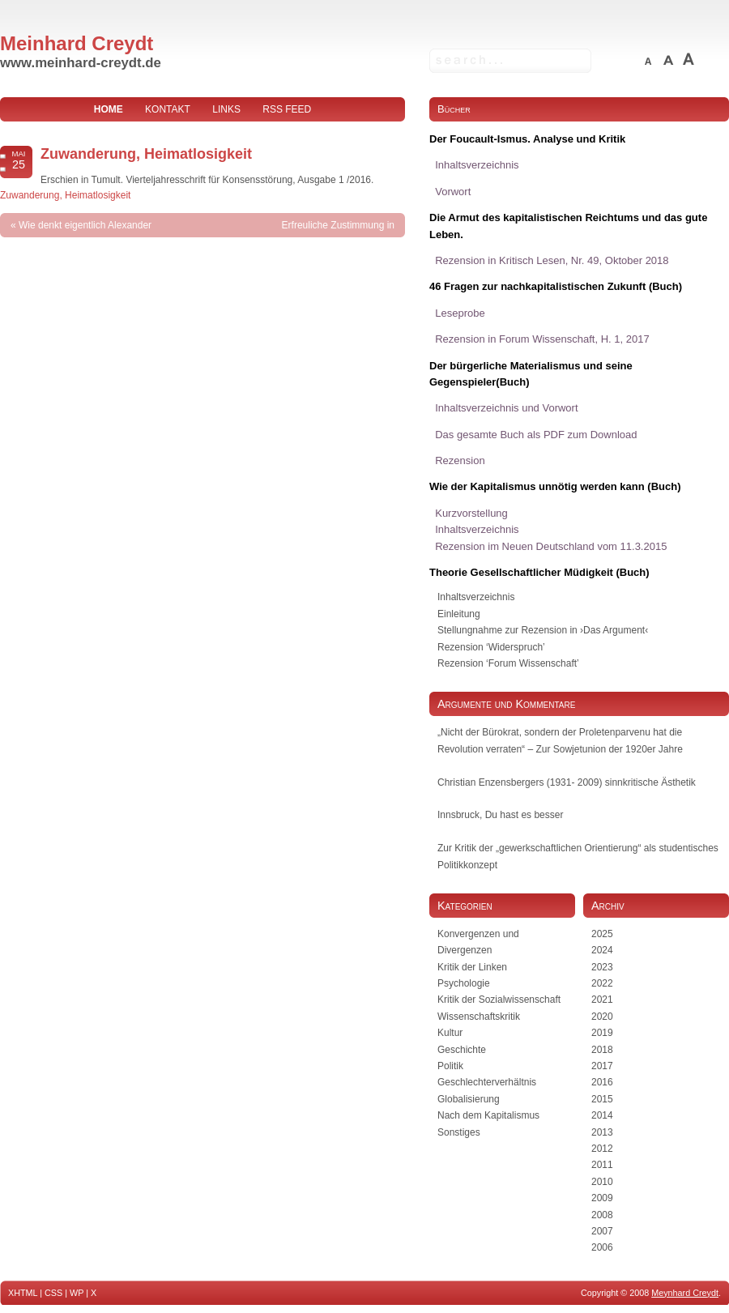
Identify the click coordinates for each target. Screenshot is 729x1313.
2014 (602, 1115)
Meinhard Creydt (76, 43)
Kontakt (167, 109)
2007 (602, 1231)
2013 (602, 1132)
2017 (602, 1066)
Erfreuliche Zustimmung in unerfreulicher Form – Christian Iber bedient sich (317, 249)
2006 (602, 1247)
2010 (602, 1181)
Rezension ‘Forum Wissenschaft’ (508, 663)
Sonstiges (458, 1132)
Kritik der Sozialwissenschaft (499, 999)
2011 (602, 1164)
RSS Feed (286, 109)
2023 (602, 967)
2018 (602, 1049)
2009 (602, 1198)
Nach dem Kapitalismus (488, 1115)
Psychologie (463, 983)
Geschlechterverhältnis (486, 1082)
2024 (602, 950)
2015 (602, 1099)
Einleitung (458, 614)
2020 (602, 1016)
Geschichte (461, 1049)
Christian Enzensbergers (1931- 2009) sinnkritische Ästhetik (566, 782)
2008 (602, 1215)
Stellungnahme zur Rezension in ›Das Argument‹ (542, 630)
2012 (602, 1148)
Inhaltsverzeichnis (475, 597)
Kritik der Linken (472, 967)
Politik (450, 1066)
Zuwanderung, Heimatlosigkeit (146, 154)
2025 (602, 934)
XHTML (22, 1293)
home (108, 109)
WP (76, 1293)
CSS (53, 1293)
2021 (602, 999)
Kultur (450, 1032)
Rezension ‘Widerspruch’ (491, 647)
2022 (602, 983)
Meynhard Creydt (684, 1293)
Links (226, 109)
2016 (602, 1082)
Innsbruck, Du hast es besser (500, 815)
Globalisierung (468, 1099)
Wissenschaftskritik (478, 1016)
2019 (602, 1032)
